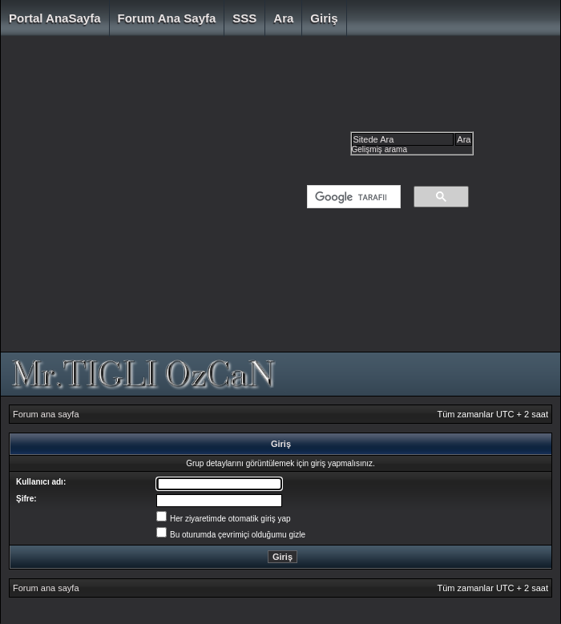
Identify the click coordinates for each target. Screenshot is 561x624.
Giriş (323, 18)
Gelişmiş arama (379, 149)
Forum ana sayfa (167, 18)
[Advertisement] (150, 198)
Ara (283, 18)
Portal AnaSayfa (55, 18)
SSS (244, 18)
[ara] (350, 197)
